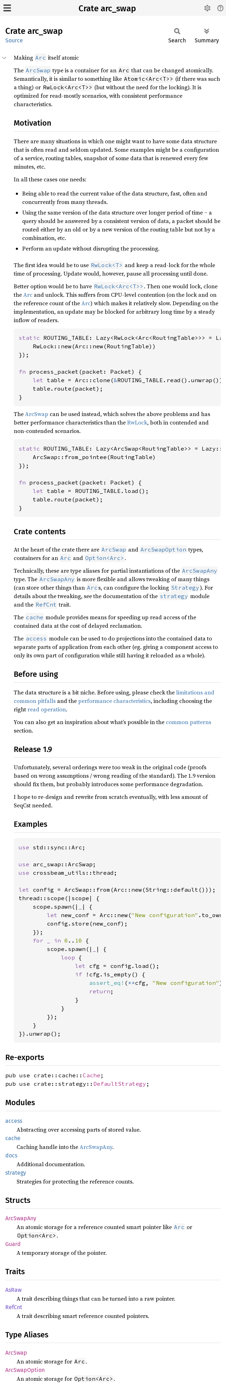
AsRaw (13, 1290)
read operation (46, 709)
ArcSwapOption (25, 1370)
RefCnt (13, 1307)
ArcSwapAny (96, 1147)
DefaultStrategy (119, 1083)
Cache (91, 1075)
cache (12, 1138)
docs (11, 1155)
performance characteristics (114, 701)
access (13, 1121)
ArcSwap (36, 414)
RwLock (137, 422)
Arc (27, 295)
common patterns (188, 722)
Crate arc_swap (107, 8)
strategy (15, 1172)
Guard (13, 1244)
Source (14, 40)
